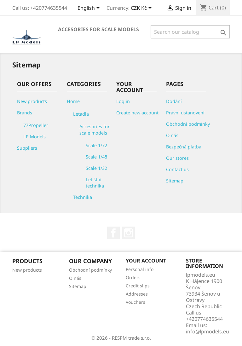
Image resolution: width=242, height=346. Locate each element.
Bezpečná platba (183, 147)
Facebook (113, 233)
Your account (146, 260)
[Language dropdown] (90, 8)
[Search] (190, 31)
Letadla (81, 114)
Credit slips (138, 286)
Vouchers (135, 302)
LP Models (34, 137)
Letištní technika (95, 182)
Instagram (128, 233)
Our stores (177, 158)
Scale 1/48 (96, 157)
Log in (123, 101)
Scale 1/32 (96, 168)
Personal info (139, 269)
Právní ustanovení (185, 113)
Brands (24, 113)
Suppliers (27, 148)
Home (73, 101)
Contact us (177, 169)
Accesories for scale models (98, 29)
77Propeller (35, 125)
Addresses (137, 294)
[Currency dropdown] (142, 8)
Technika (82, 197)
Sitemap (174, 181)
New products (32, 101)
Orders (133, 277)
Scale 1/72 (96, 145)
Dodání (174, 101)
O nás (172, 135)
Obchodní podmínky (188, 124)
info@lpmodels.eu (207, 331)
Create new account (137, 113)
